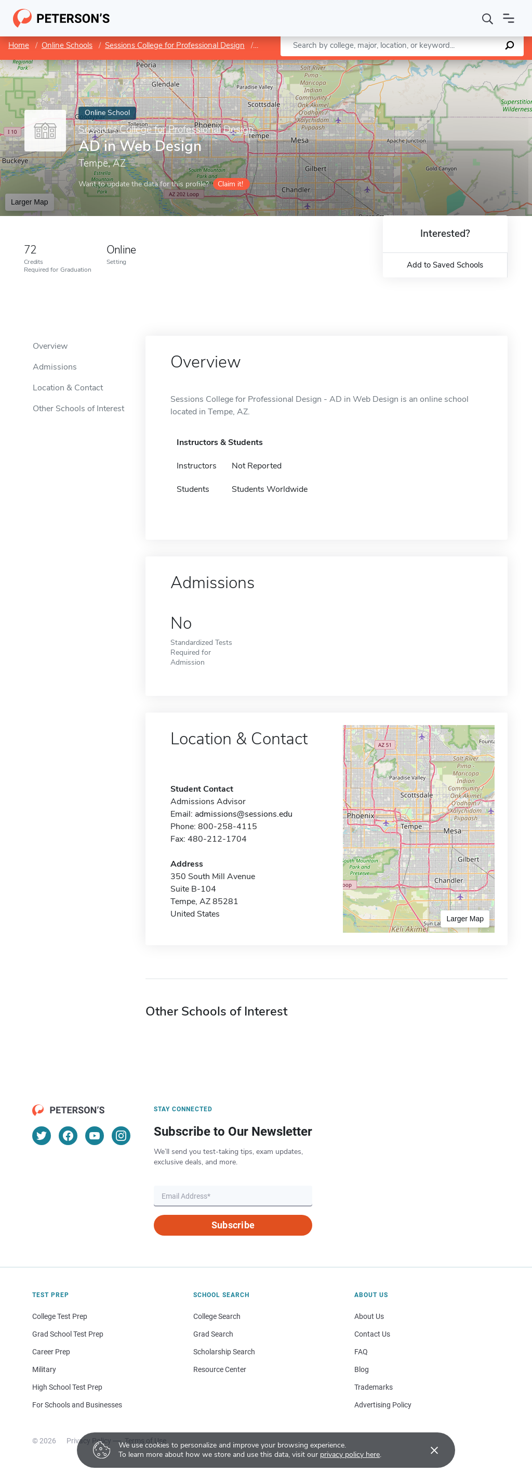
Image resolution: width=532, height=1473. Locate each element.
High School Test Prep (67, 1387)
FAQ (361, 1352)
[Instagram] (121, 1135)
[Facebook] (68, 1135)
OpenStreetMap (461, 65)
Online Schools (67, 45)
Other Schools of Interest (78, 408)
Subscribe (233, 1225)
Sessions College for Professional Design (175, 45)
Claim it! (230, 184)
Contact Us (372, 1334)
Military (44, 1369)
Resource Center (219, 1369)
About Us (369, 1316)
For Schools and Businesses (77, 1405)
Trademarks (373, 1387)
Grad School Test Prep (67, 1334)
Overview (50, 346)
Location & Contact (68, 387)
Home (18, 45)
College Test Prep (59, 1316)
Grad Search (213, 1334)
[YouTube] (94, 1135)
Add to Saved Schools (445, 265)
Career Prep (51, 1352)
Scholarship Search (224, 1352)
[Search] (487, 18)
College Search (217, 1316)
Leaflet (406, 65)
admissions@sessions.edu (243, 814)
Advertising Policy (382, 1405)
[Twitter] (41, 1135)
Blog (361, 1369)
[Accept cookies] (427, 1450)
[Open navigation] (508, 18)
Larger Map (29, 202)
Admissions (55, 367)
